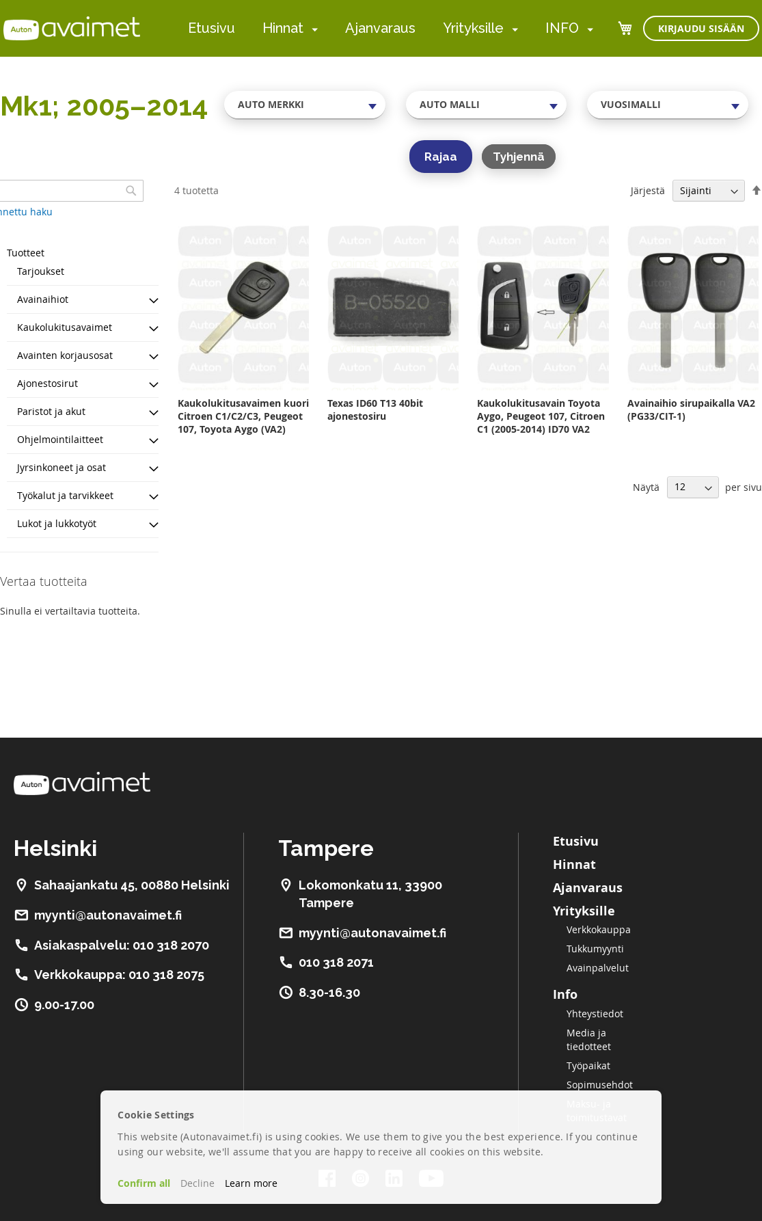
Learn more (251, 1183)
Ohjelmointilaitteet (60, 439)
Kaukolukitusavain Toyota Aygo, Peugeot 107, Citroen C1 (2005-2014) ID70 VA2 (541, 416)
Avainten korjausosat (65, 355)
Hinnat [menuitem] (282, 28)
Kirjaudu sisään (701, 28)
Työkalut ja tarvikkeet (65, 495)
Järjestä (648, 190)
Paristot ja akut (51, 411)
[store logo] (71, 28)
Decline (197, 1183)
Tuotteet (25, 252)
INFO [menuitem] (562, 28)
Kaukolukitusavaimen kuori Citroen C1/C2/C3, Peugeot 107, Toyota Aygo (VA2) (243, 416)
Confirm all (144, 1183)
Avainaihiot (42, 299)
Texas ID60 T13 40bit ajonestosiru (375, 409)
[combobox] (304, 104)
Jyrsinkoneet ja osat (61, 467)
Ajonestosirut (47, 383)
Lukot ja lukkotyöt (56, 523)
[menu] (390, 28)
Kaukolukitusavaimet (64, 327)
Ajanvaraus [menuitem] (380, 28)
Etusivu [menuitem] (211, 28)
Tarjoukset (40, 271)
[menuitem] (312, 29)
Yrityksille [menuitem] (473, 28)
